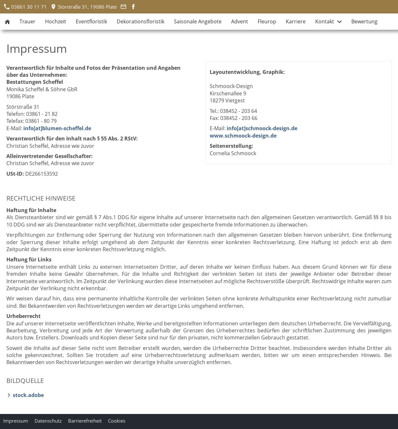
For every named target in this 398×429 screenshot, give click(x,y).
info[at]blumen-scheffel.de (57, 128)
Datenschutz (48, 420)
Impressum (15, 420)
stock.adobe (28, 395)
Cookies (116, 420)
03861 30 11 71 (25, 7)
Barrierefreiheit (85, 420)
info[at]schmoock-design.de (262, 128)
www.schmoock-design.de (243, 135)
